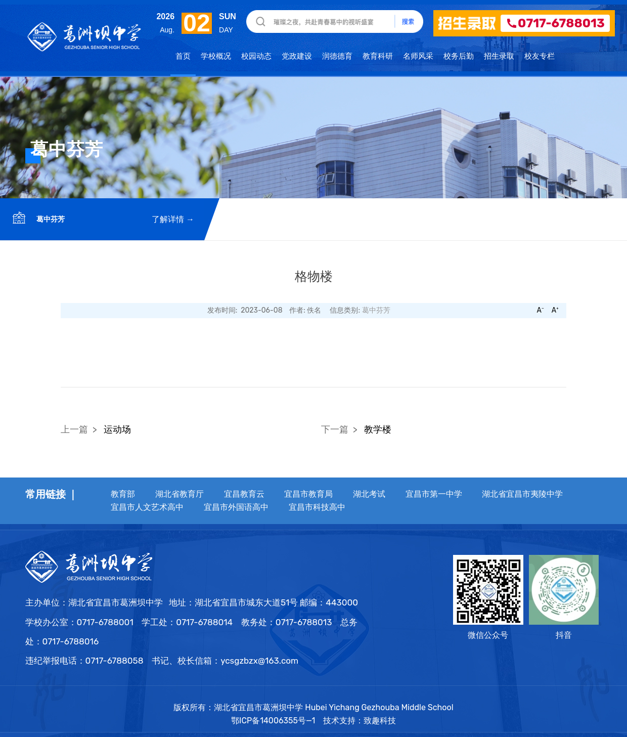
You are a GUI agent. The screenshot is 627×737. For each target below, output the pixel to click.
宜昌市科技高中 (317, 507)
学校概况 (216, 56)
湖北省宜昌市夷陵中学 (522, 494)
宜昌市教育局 (308, 494)
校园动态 (256, 56)
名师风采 (418, 56)
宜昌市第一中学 (434, 494)
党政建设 (297, 56)
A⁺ (555, 310)
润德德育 (337, 56)
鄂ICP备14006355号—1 (274, 720)
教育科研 (378, 56)
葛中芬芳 (50, 219)
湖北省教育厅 (179, 494)
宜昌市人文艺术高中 (147, 507)
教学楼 (377, 429)
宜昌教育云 (244, 494)
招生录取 (499, 56)
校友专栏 (539, 56)
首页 (183, 56)
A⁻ (540, 310)
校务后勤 (458, 56)
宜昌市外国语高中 (236, 507)
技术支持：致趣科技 (359, 720)
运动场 (117, 429)
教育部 (123, 494)
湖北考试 (369, 494)
